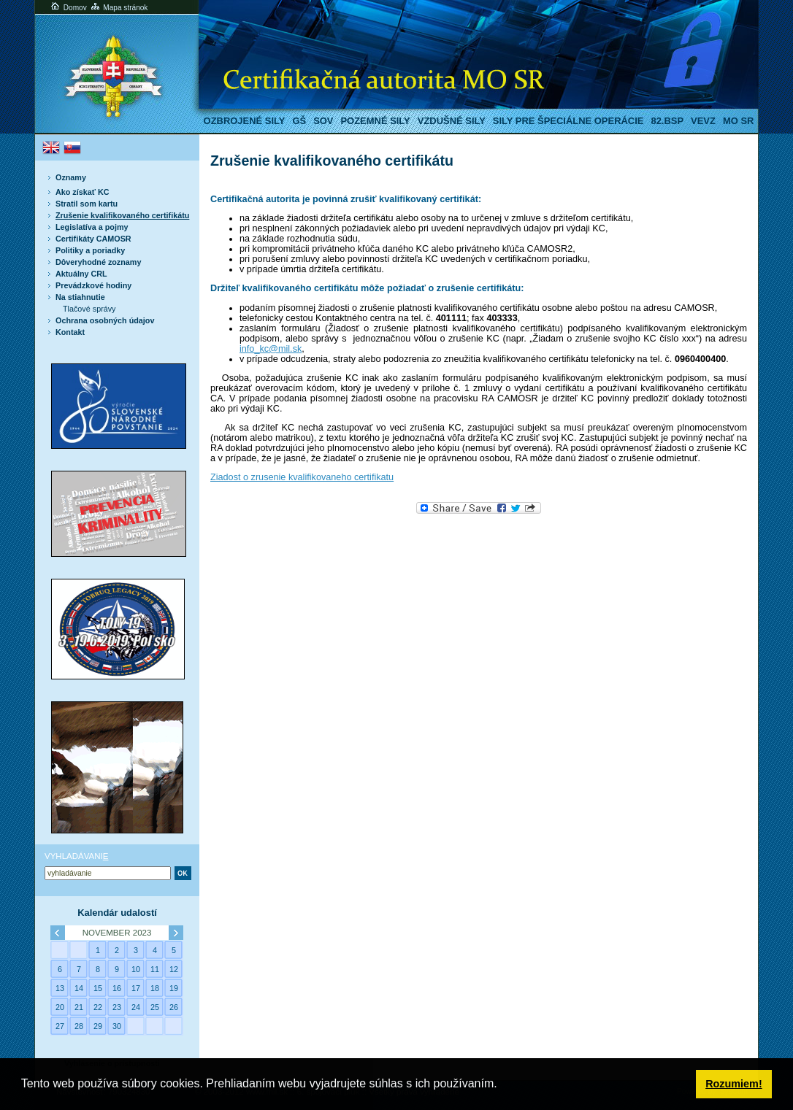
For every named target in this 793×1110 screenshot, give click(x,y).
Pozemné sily (375, 120)
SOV (323, 120)
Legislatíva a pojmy (91, 227)
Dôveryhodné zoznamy (98, 262)
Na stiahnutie (80, 297)
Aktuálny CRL (81, 273)
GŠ (299, 120)
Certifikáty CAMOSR (93, 238)
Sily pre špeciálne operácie (568, 120)
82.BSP (667, 120)
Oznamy (70, 177)
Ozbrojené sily (245, 120)
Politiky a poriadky (90, 250)
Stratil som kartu (86, 203)
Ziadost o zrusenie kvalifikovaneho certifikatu (302, 477)
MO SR (738, 120)
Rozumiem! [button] (733, 1084)
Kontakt (70, 332)
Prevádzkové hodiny (93, 285)
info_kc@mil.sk (271, 349)
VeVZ (703, 120)
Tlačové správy (89, 308)
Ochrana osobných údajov (104, 320)
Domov (68, 8)
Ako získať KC (82, 192)
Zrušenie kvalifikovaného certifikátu (122, 215)
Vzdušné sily (452, 120)
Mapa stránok (118, 8)
